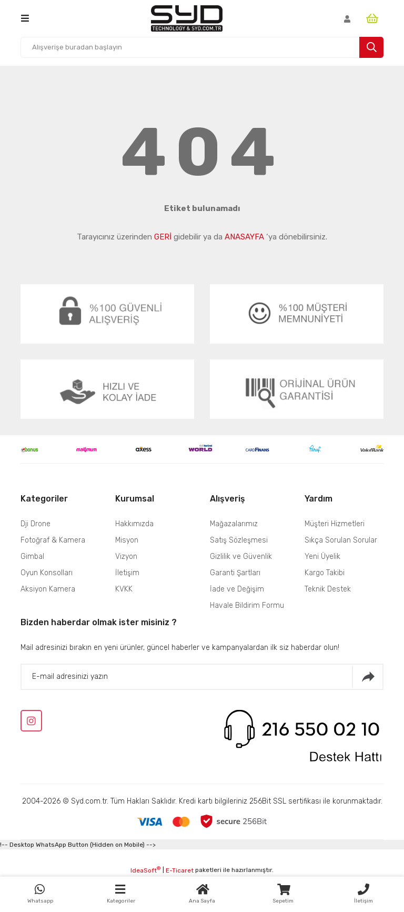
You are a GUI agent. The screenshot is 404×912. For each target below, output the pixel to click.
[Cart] (374, 19)
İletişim (127, 572)
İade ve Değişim (237, 589)
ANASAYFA (244, 237)
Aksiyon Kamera (48, 589)
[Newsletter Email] (202, 677)
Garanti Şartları (235, 572)
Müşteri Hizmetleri (335, 523)
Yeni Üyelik (322, 556)
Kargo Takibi (325, 572)
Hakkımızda (134, 523)
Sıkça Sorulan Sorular (341, 540)
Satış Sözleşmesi (239, 540)
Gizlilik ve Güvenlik (241, 556)
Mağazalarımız (234, 523)
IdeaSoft (145, 870)
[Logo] (187, 18)
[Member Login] (347, 18)
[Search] (202, 47)
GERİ (162, 237)
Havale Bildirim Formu (247, 605)
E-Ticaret (180, 870)
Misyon (126, 540)
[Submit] (367, 677)
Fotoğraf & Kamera (53, 540)
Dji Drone (35, 523)
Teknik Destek (328, 589)
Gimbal (33, 556)
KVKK (124, 589)
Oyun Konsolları (47, 572)
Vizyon (126, 556)
